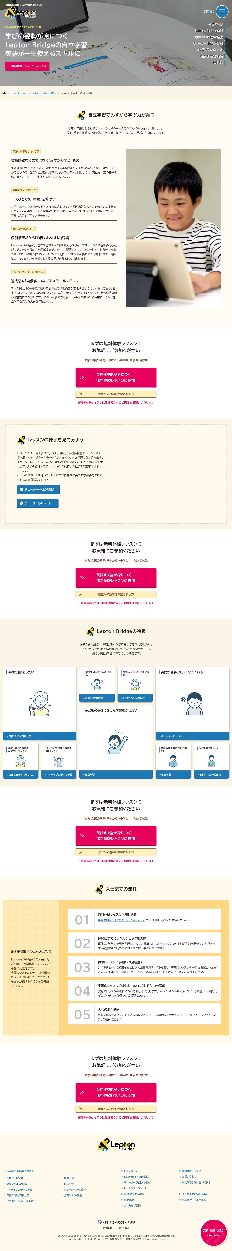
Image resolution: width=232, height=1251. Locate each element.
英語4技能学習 (15, 1178)
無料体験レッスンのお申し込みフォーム (121, 919)
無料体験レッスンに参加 (115, 377)
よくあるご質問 (132, 1205)
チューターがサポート (38, 503)
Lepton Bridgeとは (209, 30)
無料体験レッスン (191, 1170)
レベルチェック (161, 943)
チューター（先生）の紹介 (208, 43)
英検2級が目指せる (18, 1195)
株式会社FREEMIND (194, 1199)
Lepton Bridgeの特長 (208, 36)
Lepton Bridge (16, 93)
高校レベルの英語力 (17, 1183)
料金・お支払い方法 (211, 56)
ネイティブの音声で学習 (19, 1189)
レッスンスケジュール (210, 49)
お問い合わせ (189, 1176)
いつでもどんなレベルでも (21, 1201)
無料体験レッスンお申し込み (213, 1232)
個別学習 (69, 1178)
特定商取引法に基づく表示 (196, 1182)
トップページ (215, 24)
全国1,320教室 (73, 1195)
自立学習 (69, 1183)
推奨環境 (217, 62)
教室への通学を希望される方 (116, 393)
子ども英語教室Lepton (195, 1194)
